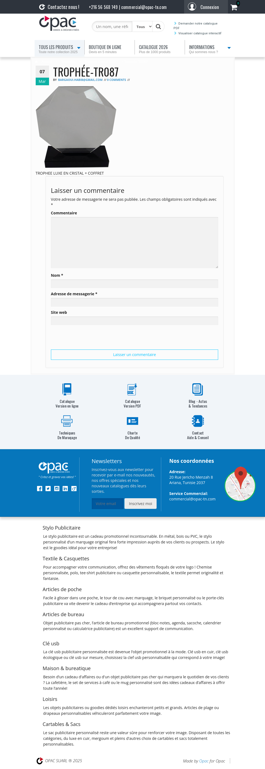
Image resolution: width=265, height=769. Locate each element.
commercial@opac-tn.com (192, 498)
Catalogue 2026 (160, 49)
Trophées (68, 61)
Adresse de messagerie (74, 293)
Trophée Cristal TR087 (101, 61)
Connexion (209, 7)
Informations (211, 49)
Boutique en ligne (110, 49)
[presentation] (92, 338)
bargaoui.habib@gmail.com (80, 80)
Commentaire (64, 212)
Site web (59, 312)
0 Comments (116, 80)
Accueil (47, 61)
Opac (203, 761)
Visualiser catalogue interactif (199, 33)
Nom (57, 275)
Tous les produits (61, 49)
